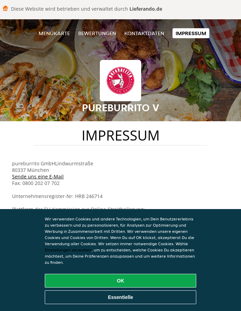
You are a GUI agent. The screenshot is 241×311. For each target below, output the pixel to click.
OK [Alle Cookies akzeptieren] (120, 280)
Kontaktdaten (144, 33)
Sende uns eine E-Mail (38, 176)
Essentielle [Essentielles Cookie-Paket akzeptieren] (120, 297)
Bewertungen (97, 33)
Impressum (191, 33)
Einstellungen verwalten (68, 249)
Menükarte (54, 33)
